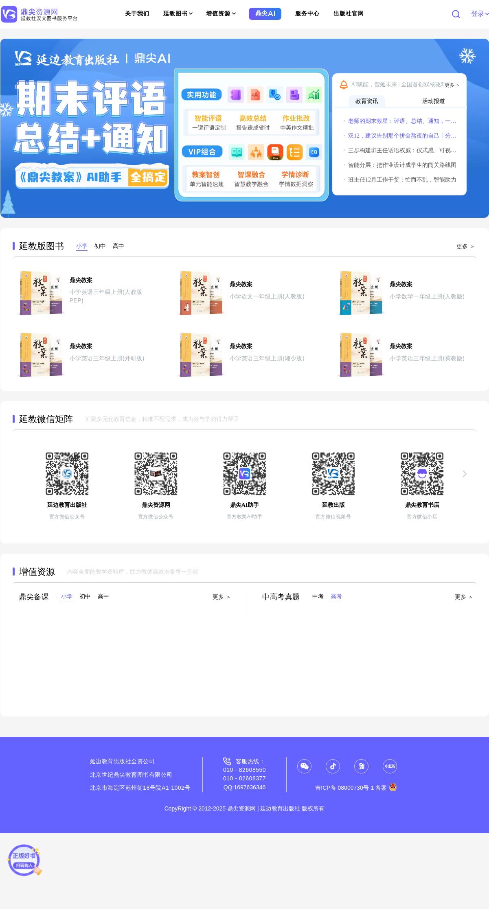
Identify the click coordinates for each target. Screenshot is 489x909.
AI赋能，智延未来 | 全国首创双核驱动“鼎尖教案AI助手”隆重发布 (407, 84)
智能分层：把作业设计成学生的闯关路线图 (399, 165)
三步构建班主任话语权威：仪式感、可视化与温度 (400, 150)
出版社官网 (348, 14)
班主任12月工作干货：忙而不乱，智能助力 (399, 180)
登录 (480, 13)
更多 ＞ (452, 85)
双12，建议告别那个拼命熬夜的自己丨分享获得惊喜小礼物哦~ (400, 136)
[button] (10, 128)
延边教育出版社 (111, 761)
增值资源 (221, 14)
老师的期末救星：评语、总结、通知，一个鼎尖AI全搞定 (400, 121)
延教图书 (178, 14)
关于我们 (137, 14)
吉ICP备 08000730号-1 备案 (356, 787)
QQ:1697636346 (245, 787)
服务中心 (307, 14)
